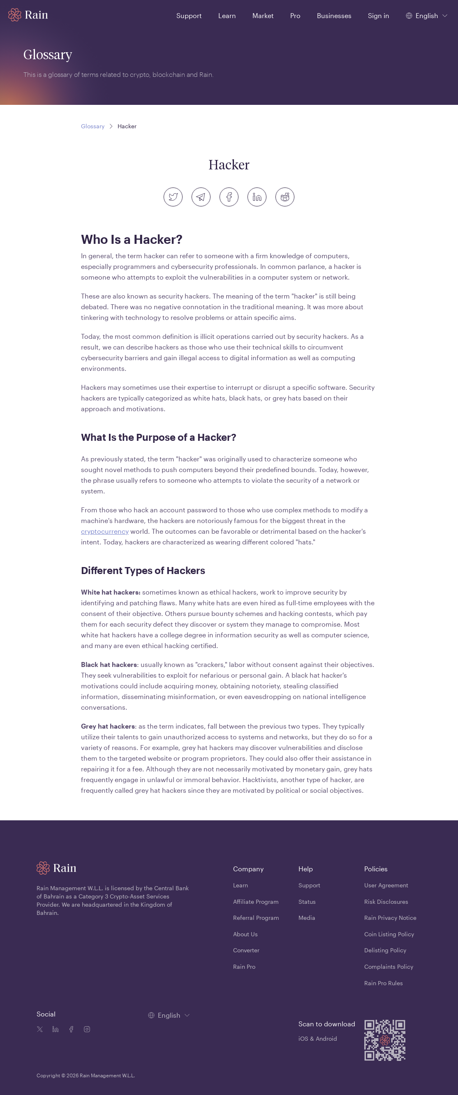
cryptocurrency (105, 531)
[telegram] (201, 197)
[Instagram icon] (85, 1030)
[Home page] (28, 14)
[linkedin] (257, 197)
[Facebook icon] (69, 1030)
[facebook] (229, 197)
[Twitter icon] (40, 1030)
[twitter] (173, 197)
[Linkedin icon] (54, 1030)
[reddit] (285, 197)
